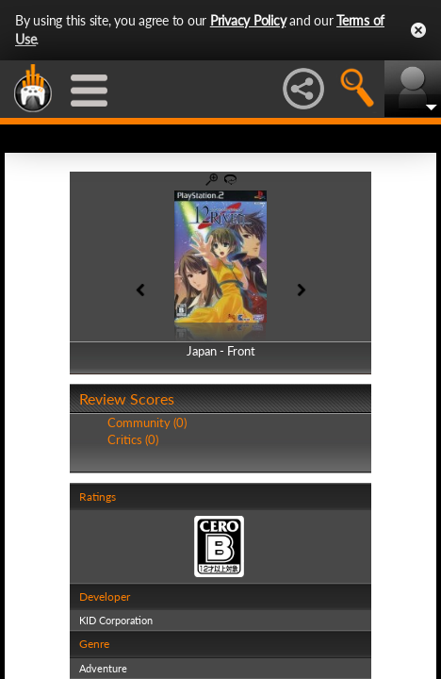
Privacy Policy (248, 20)
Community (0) (147, 422)
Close (418, 30)
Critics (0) (132, 439)
